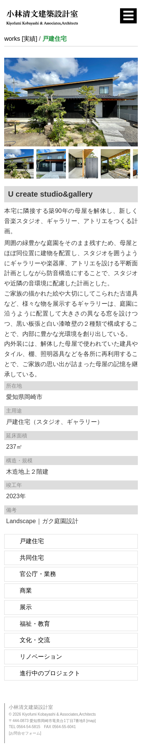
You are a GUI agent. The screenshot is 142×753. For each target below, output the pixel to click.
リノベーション (41, 656)
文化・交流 (35, 640)
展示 (26, 607)
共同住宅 (32, 557)
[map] (91, 721)
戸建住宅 (32, 541)
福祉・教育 (35, 624)
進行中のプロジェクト (50, 673)
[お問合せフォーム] (25, 733)
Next (132, 100)
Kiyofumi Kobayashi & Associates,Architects (59, 714)
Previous (10, 100)
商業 (26, 590)
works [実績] (20, 38)
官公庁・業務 (38, 574)
